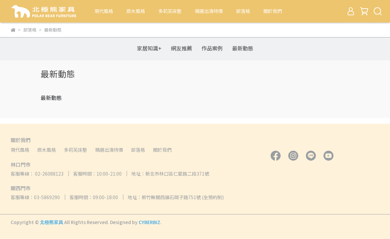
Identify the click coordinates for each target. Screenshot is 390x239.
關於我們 (272, 11)
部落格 (243, 11)
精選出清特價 (209, 11)
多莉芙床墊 (170, 11)
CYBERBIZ (149, 222)
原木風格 (135, 11)
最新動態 (242, 48)
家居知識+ (149, 48)
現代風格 (103, 11)
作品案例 (212, 48)
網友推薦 (181, 48)
